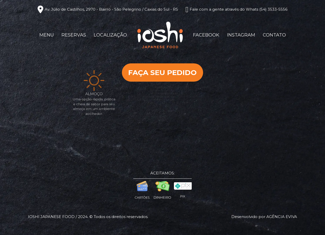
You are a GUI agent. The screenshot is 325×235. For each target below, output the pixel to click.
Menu (46, 35)
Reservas (73, 35)
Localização (110, 35)
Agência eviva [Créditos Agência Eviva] (281, 216)
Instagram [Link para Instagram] (241, 35)
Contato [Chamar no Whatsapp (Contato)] (274, 35)
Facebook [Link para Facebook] (206, 35)
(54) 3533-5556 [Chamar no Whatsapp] (273, 9)
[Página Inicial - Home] (160, 34)
